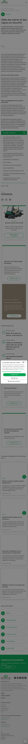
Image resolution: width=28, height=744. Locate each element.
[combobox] (23, 362)
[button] (14, 371)
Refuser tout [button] (14, 378)
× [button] (25, 362)
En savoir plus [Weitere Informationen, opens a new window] (21, 369)
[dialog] (14, 372)
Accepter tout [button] (14, 374)
